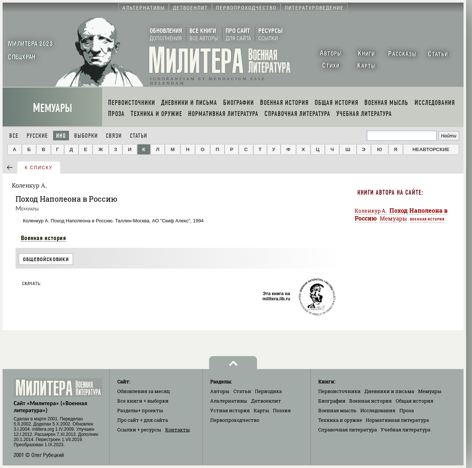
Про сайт (142, 420)
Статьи (138, 136)
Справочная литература (347, 429)
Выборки (86, 136)
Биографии (332, 400)
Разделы (140, 410)
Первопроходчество (234, 420)
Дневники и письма (389, 391)
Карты (261, 410)
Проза (406, 410)
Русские (37, 136)
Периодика (268, 391)
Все (13, 136)
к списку (39, 167)
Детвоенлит (266, 400)
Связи (114, 136)
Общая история (414, 400)
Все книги (143, 400)
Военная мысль (337, 410)
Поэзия (282, 410)
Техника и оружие (340, 420)
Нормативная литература (397, 420)
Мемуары (52, 108)
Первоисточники (339, 391)
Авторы (219, 391)
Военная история (43, 238)
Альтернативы (228, 400)
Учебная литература (405, 429)
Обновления (143, 391)
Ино (61, 136)
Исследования (377, 410)
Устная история (230, 410)
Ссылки (139, 429)
